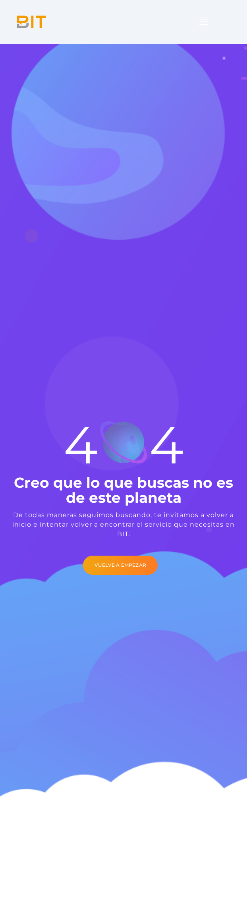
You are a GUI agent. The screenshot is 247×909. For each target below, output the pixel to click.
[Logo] (31, 22)
